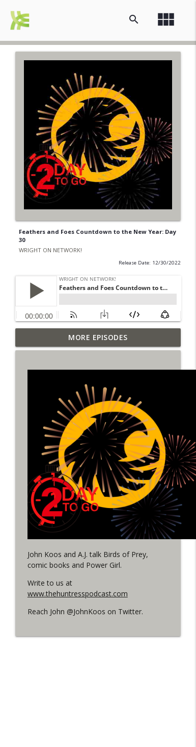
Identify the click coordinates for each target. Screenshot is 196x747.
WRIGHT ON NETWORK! (50, 250)
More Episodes (98, 337)
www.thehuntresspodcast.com (77, 593)
